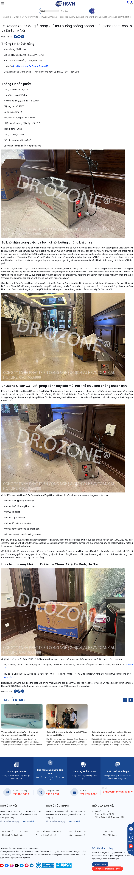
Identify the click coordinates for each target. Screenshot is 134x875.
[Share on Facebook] (15, 36)
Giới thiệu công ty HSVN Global (15, 831)
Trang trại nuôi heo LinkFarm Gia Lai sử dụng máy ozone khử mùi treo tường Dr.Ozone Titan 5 (19, 733)
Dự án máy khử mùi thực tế (26, 16)
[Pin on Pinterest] (22, 36)
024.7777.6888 (88, 794)
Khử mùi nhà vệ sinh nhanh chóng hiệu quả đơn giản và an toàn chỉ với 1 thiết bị (111, 733)
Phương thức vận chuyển (46, 835)
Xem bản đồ (9, 677)
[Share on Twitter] (19, 36)
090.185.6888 (21, 794)
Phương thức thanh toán (12, 835)
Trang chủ (6, 16)
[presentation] (125, 700)
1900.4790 (52, 794)
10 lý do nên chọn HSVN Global (49, 831)
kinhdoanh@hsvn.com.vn (117, 791)
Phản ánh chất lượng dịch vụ (107, 869)
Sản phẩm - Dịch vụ (77, 831)
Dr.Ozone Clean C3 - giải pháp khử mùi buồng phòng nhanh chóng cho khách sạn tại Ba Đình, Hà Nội (86, 16)
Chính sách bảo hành (78, 835)
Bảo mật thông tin (110, 835)
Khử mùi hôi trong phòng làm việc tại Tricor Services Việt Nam (66, 733)
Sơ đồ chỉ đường (109, 831)
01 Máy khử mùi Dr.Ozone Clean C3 (30, 66)
